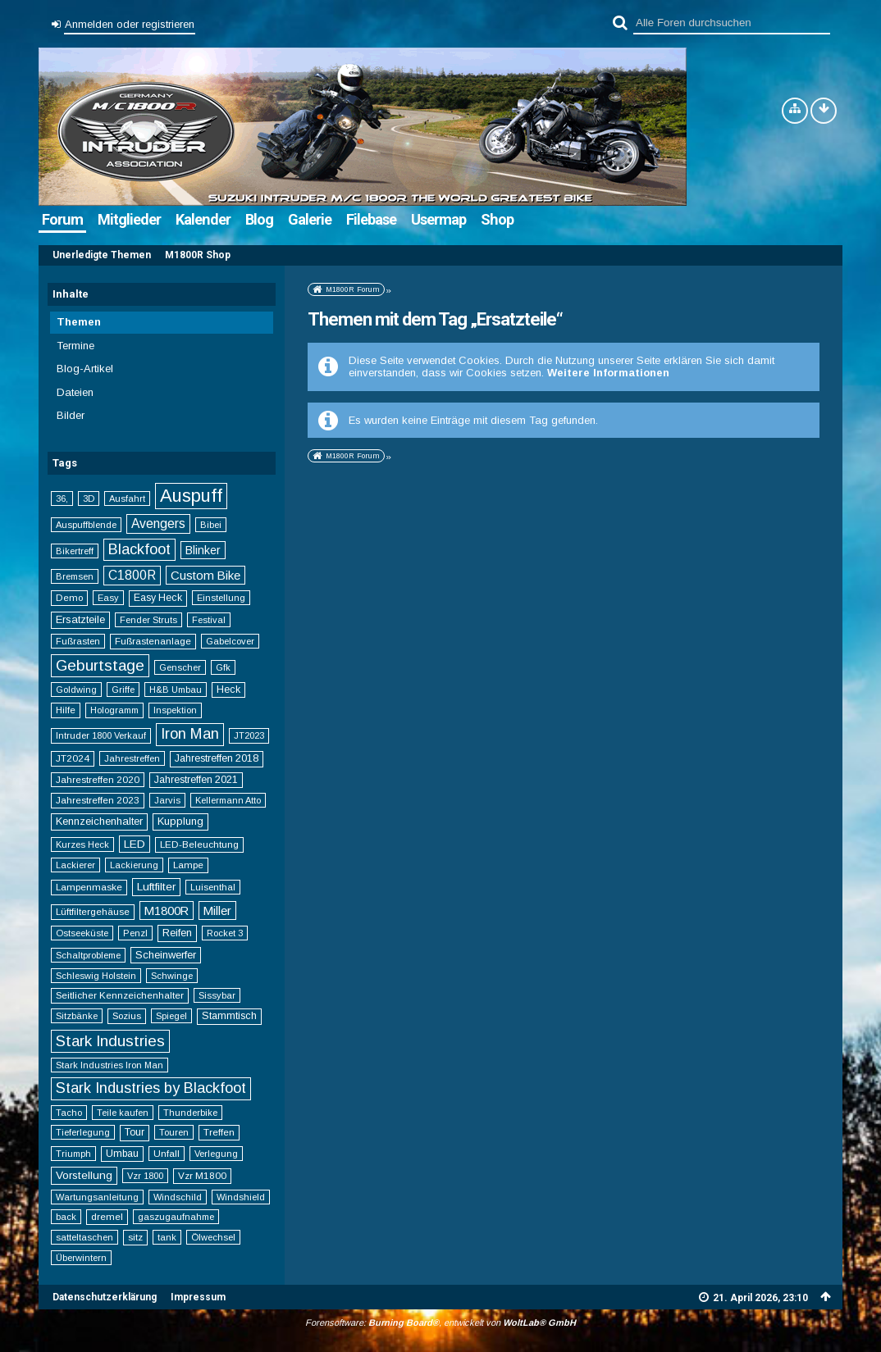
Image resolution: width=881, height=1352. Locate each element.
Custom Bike (205, 575)
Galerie (309, 219)
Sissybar (217, 995)
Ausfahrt (127, 498)
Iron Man (190, 734)
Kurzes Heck (82, 844)
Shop (497, 219)
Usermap (438, 219)
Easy (108, 598)
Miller (217, 910)
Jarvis (167, 800)
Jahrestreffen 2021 (196, 779)
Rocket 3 (225, 933)
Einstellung (221, 598)
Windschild (177, 1197)
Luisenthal (212, 887)
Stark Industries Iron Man (109, 1065)
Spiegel (171, 1016)
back (66, 1217)
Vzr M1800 (202, 1175)
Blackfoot (139, 549)
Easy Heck (158, 597)
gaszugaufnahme (176, 1217)
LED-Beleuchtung (199, 844)
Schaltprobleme (88, 955)
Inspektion (175, 710)
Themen (79, 322)
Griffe (123, 689)
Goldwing (76, 689)
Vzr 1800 (145, 1176)
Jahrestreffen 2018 (216, 758)
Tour (134, 1132)
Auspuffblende (86, 525)
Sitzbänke (77, 1016)
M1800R (166, 910)
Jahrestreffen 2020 (97, 779)
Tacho (69, 1113)
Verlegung (216, 1154)
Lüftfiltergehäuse (93, 911)
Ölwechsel (213, 1237)
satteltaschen (84, 1237)
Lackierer (75, 865)
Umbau (122, 1153)
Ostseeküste (82, 933)
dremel (107, 1216)
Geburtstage (100, 665)
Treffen (219, 1132)
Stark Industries (110, 1040)
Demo (69, 597)
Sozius (126, 1015)
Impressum (198, 1297)
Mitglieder (129, 219)
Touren (174, 1132)
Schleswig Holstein (96, 976)
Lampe (188, 864)
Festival (209, 620)
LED (134, 844)
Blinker (203, 550)
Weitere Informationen (608, 372)
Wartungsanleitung (97, 1197)
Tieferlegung (83, 1132)
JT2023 (249, 735)
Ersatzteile (80, 619)
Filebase (371, 219)
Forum (62, 219)
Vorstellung (84, 1175)
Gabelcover (230, 641)
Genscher (180, 667)
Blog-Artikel (85, 368)
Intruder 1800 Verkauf (101, 735)
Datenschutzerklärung (104, 1297)
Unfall (166, 1153)
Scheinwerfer (165, 955)
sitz (135, 1236)
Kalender (203, 219)
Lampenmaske (89, 886)
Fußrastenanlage (153, 640)
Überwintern (81, 1258)
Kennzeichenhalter (99, 821)
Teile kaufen (122, 1113)
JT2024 (72, 758)
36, (62, 498)
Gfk (223, 667)
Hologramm (114, 710)
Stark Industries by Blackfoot (151, 1088)
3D (88, 498)
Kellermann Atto (228, 800)
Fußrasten (78, 641)
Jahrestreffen (132, 758)
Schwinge (172, 976)
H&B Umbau (175, 689)
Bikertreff (75, 551)
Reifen (177, 932)
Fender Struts (148, 620)
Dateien (75, 392)
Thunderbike (190, 1113)
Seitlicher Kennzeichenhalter (120, 995)
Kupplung (180, 821)
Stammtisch (229, 1016)
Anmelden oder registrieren (129, 24)
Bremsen (75, 576)
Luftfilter (156, 887)
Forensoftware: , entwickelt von (440, 1322)
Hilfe (65, 709)
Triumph (73, 1154)
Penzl (135, 933)
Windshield (241, 1197)
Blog (259, 219)
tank (166, 1237)
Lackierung (134, 865)
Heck (228, 689)
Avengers (158, 523)
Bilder (70, 415)
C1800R (132, 575)
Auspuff (191, 495)
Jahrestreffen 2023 (97, 799)
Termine (75, 345)
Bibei (210, 525)
